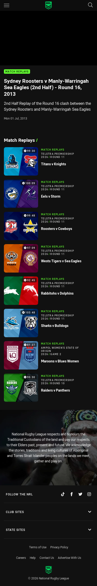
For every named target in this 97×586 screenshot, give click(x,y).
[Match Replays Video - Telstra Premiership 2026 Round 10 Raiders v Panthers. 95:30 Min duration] (48, 387)
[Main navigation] (6, 5)
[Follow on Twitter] (80, 494)
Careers (21, 558)
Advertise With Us (69, 558)
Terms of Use (37, 547)
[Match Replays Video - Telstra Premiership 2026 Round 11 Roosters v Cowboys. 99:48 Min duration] (48, 226)
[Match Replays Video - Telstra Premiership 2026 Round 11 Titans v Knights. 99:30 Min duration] (48, 161)
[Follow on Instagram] (89, 494)
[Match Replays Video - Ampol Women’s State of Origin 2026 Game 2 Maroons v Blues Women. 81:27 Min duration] (48, 355)
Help (33, 558)
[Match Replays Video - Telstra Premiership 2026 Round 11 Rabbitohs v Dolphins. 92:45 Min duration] (48, 290)
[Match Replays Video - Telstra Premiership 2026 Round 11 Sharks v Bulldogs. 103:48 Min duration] (48, 323)
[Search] (90, 5)
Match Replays (17, 71)
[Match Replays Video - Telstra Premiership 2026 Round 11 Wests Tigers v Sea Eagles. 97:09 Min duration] (48, 258)
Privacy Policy (59, 547)
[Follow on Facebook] (72, 494)
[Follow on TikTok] (63, 494)
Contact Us (47, 558)
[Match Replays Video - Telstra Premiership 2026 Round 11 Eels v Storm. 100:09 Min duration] (48, 193)
